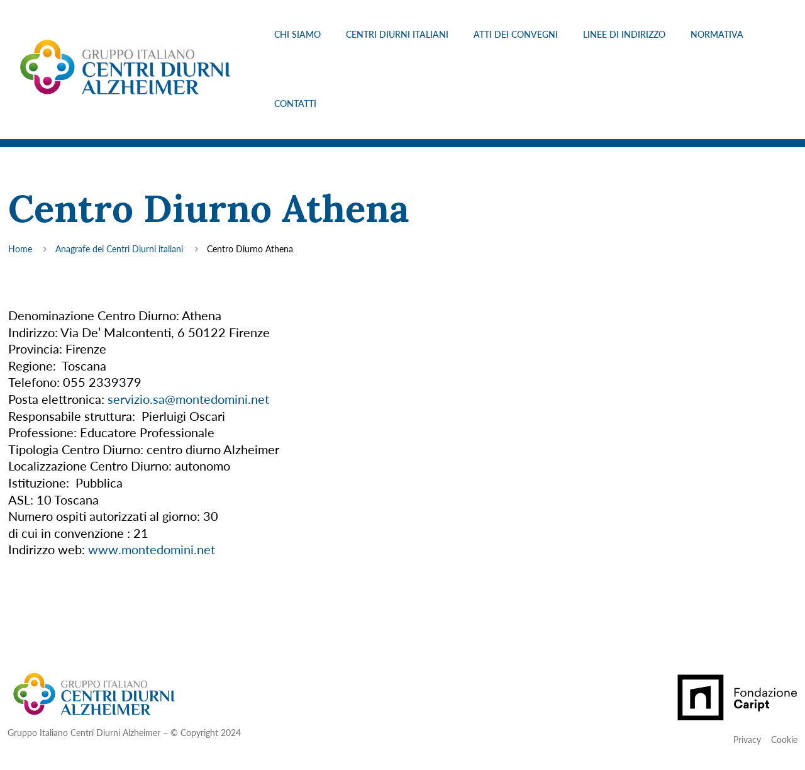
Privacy (747, 739)
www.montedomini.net (151, 549)
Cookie (784, 739)
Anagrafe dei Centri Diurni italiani (119, 249)
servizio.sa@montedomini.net (188, 398)
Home (20, 249)
